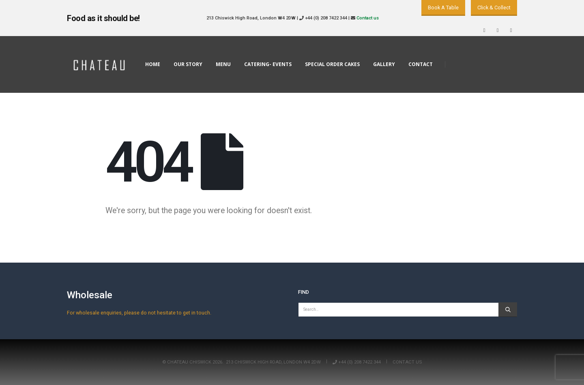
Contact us (367, 18)
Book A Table (443, 7)
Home (152, 64)
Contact (420, 64)
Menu (223, 64)
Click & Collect (494, 7)
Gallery (384, 64)
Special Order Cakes (332, 64)
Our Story (188, 64)
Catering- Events (268, 64)
